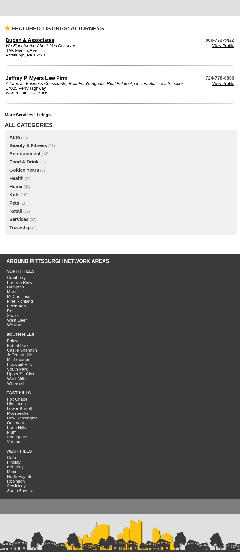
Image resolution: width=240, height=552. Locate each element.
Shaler (13, 315)
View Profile (223, 45)
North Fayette (20, 476)
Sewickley (16, 486)
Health (16, 178)
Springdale (17, 437)
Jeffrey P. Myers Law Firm (36, 78)
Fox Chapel (17, 399)
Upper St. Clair (20, 373)
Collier (13, 457)
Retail (15, 211)
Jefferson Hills (20, 355)
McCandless (18, 296)
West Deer (17, 320)
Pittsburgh (16, 306)
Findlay (14, 462)
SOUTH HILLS (20, 334)
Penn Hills (16, 427)
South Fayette (20, 490)
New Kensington (22, 418)
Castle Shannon (22, 350)
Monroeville (17, 413)
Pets (14, 202)
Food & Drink (24, 161)
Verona (13, 441)
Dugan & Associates (30, 40)
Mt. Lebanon (18, 359)
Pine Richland (20, 301)
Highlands (16, 403)
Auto (14, 137)
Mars (11, 291)
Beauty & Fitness (28, 145)
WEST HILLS (19, 451)
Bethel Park (18, 345)
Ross (11, 310)
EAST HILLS (18, 392)
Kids (14, 194)
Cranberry (16, 277)
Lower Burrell (19, 408)
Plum (11, 432)
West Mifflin (17, 378)
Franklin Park (19, 282)
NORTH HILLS (20, 271)
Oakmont (15, 422)
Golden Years (24, 170)
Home (15, 186)
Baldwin (14, 340)
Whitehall (15, 383)
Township (20, 227)
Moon (12, 471)
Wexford (14, 325)
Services (18, 219)
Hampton (15, 287)
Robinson (16, 481)
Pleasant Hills (20, 364)
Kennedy (15, 467)
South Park (17, 369)
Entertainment (25, 153)
